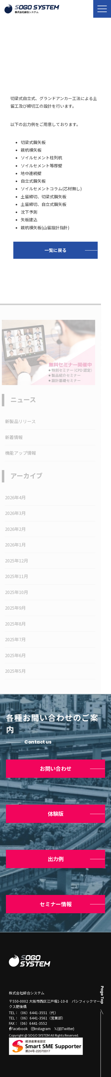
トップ (14, 57)
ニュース (38, 57)
